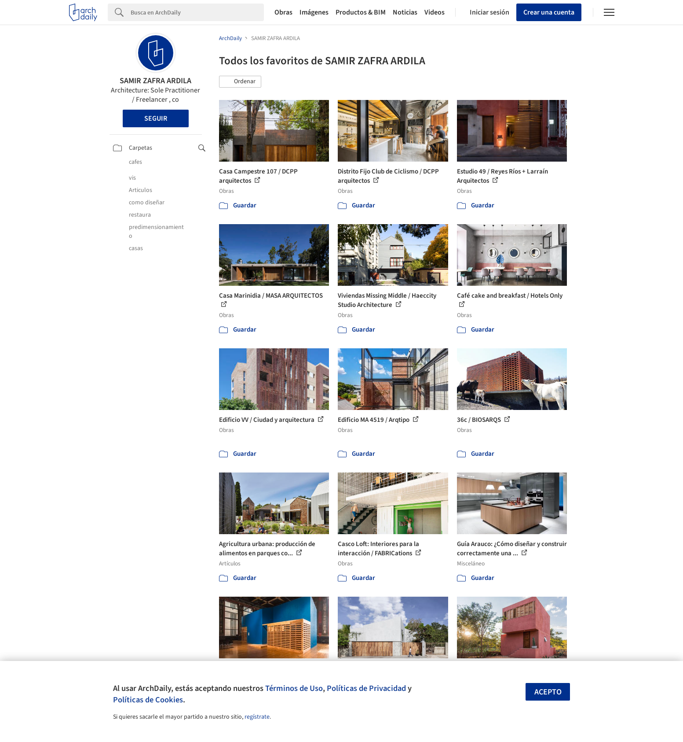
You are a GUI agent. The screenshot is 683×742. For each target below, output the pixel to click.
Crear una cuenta (548, 12)
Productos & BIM (361, 12)
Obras (283, 12)
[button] (240, 82)
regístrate (257, 716)
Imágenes (314, 12)
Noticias (405, 12)
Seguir (155, 118)
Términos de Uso (294, 688)
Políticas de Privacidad (366, 688)
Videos (434, 12)
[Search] (197, 12)
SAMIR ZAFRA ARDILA (155, 80)
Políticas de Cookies (148, 699)
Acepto (548, 692)
